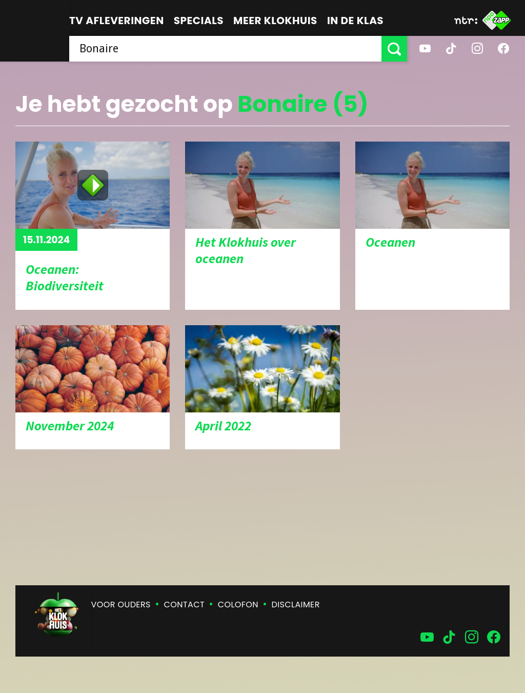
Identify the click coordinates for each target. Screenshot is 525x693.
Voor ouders (121, 604)
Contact (184, 604)
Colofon (238, 604)
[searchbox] (225, 49)
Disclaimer (296, 604)
